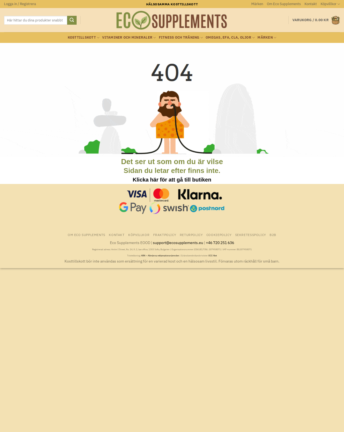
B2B (273, 234)
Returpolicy (191, 234)
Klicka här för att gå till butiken (172, 180)
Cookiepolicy (218, 234)
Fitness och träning (181, 37)
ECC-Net (213, 255)
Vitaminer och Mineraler (129, 37)
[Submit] (71, 20)
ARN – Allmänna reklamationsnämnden (160, 255)
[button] (20, 4)
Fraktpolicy (164, 234)
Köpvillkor (330, 4)
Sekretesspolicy (250, 234)
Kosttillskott (84, 37)
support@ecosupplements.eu (178, 242)
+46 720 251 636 (220, 242)
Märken (257, 4)
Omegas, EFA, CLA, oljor (230, 37)
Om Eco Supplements (284, 4)
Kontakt (310, 4)
